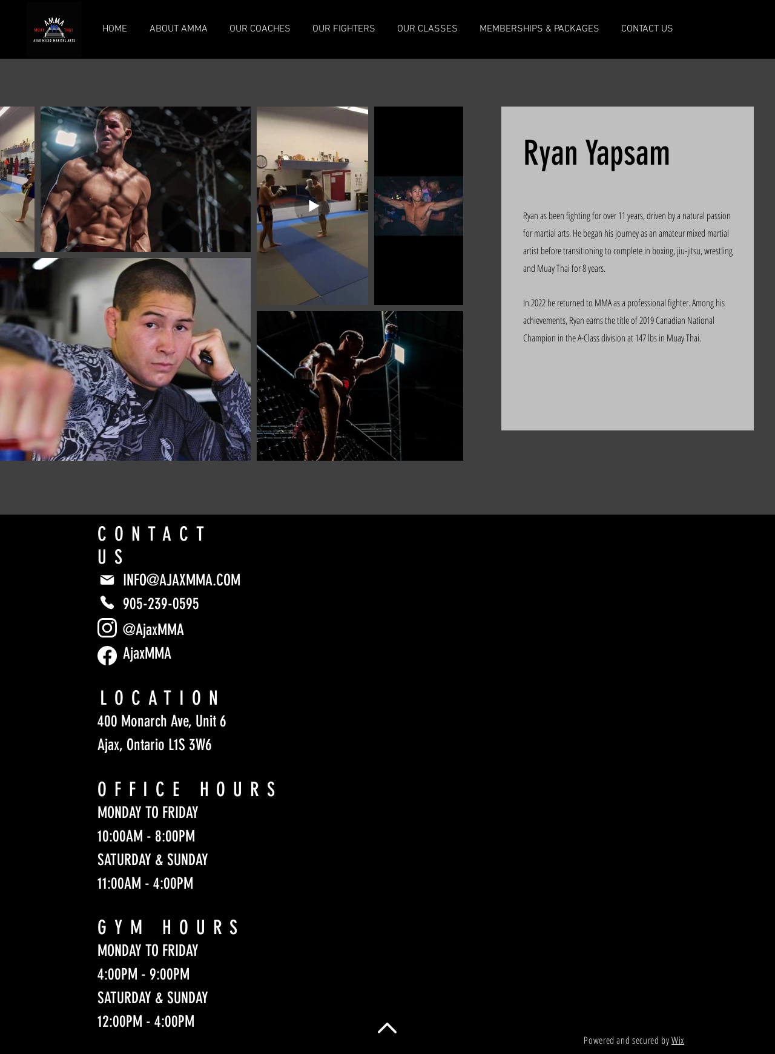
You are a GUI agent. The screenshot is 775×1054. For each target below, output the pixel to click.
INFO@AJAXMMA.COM (181, 580)
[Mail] (107, 580)
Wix (677, 1040)
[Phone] (107, 602)
